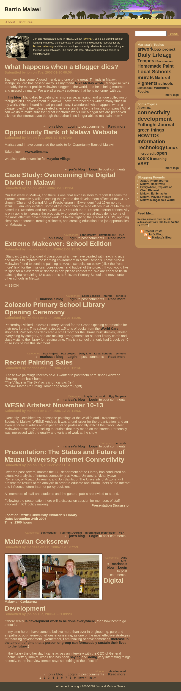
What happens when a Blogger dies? (61, 66)
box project (68, 353)
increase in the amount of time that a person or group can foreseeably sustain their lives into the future (67, 642)
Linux (172, 147)
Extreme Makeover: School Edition (58, 243)
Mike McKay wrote (89, 83)
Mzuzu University (43, 46)
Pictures (26, 22)
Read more (116, 126)
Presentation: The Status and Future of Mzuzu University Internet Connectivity (65, 455)
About (10, 22)
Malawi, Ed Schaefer (153, 193)
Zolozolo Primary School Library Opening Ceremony (55, 308)
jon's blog (55, 126)
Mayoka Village (59, 159)
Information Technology (100, 532)
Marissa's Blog (161, 237)
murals (108, 295)
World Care (109, 328)
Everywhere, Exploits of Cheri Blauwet (156, 189)
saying (75, 657)
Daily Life (85, 353)
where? (88, 38)
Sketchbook (145, 88)
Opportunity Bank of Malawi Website (61, 132)
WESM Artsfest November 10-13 (54, 405)
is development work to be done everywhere (60, 621)
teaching (160, 159)
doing (92, 657)
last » (92, 677)
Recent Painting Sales (39, 362)
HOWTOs (148, 135)
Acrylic (88, 396)
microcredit (146, 153)
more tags (172, 94)
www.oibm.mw (36, 152)
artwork (101, 396)
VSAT (122, 234)
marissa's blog (51, 299)
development (107, 234)
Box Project (50, 353)
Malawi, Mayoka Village (155, 196)
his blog (14, 97)
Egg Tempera (117, 396)
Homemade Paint (155, 66)
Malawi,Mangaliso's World (157, 200)
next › (82, 677)
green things (150, 129)
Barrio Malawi (23, 9)
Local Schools (91, 295)
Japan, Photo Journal (154, 180)
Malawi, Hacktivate (152, 184)
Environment (164, 61)
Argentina (144, 107)
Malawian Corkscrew (37, 541)
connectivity (88, 234)
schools (121, 295)
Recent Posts (153, 231)
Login (72, 126)
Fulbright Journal (71, 532)
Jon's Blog (155, 234)
